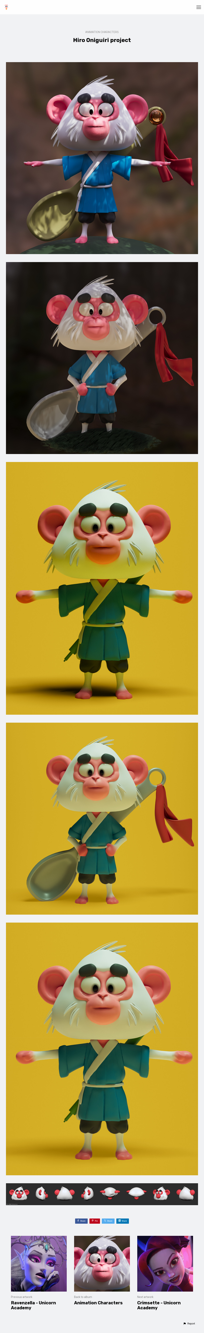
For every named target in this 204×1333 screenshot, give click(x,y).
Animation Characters (102, 32)
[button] (189, 1323)
